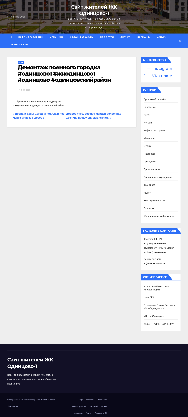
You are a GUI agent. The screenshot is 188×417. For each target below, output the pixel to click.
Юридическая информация (159, 216)
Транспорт (149, 185)
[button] (180, 40)
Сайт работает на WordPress (20, 400)
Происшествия (152, 169)
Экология (149, 208)
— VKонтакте (158, 75)
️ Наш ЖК (149, 297)
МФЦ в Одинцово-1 (155, 316)
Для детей (107, 37)
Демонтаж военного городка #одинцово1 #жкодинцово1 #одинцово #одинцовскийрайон (64, 73)
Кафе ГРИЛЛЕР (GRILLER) (159, 324)
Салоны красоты (81, 37)
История (148, 122)
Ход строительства (154, 200)
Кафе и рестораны (30, 37)
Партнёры (149, 153)
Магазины (143, 37)
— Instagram (158, 68)
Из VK (21, 62)
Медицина (56, 37)
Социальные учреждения (158, 177)
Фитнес (125, 37)
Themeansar (13, 406)
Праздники (150, 161)
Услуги (161, 37)
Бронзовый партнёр (155, 99)
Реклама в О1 (20, 44)
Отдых (147, 146)
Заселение (150, 107)
